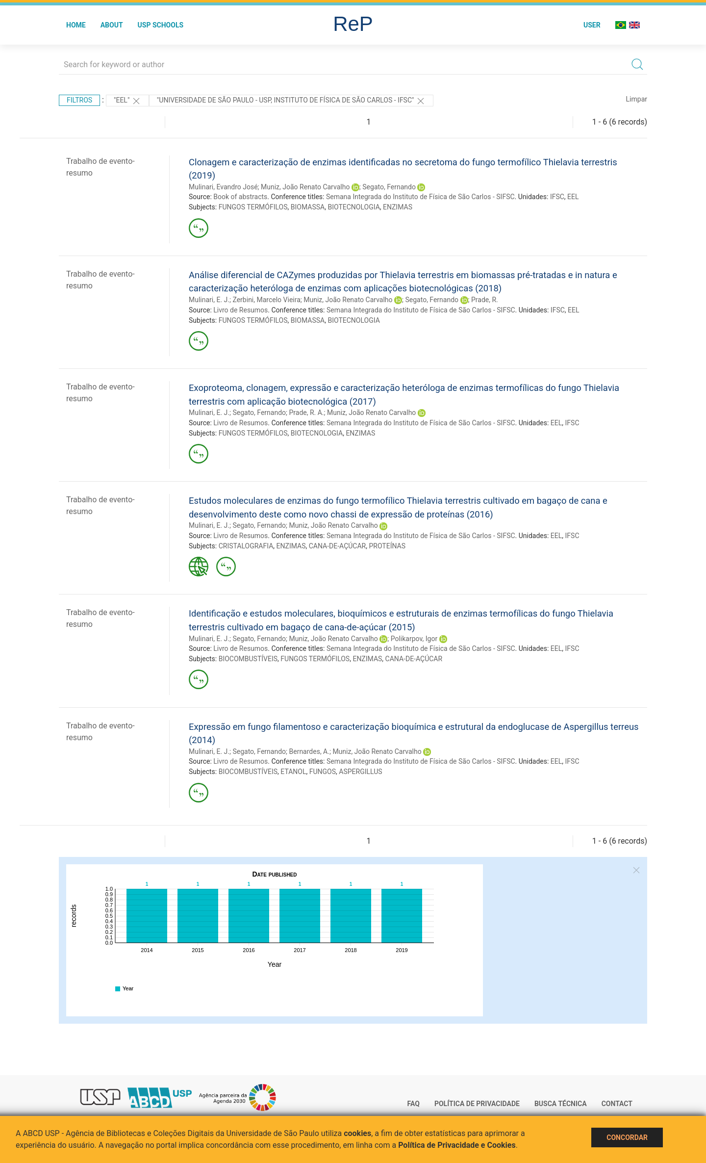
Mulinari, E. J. (209, 300)
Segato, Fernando (389, 187)
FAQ (413, 1104)
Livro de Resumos (240, 310)
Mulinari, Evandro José (223, 187)
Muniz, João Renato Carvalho (305, 187)
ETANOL (293, 771)
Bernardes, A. (309, 751)
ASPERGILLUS (360, 771)
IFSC (557, 197)
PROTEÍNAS (387, 546)
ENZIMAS (397, 207)
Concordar (627, 1137)
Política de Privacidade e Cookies (457, 1145)
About (112, 25)
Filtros (79, 100)
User (592, 25)
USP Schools (161, 25)
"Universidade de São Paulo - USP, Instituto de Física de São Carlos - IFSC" (291, 101)
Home (76, 25)
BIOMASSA (308, 207)
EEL (573, 197)
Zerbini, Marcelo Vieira (266, 300)
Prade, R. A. (306, 412)
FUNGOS (322, 771)
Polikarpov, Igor (414, 639)
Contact (617, 1104)
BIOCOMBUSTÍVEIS (248, 659)
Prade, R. (484, 300)
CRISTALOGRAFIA (246, 546)
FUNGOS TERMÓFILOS (253, 207)
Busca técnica (560, 1104)
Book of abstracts (240, 197)
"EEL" (127, 101)
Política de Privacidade (477, 1104)
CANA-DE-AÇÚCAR (337, 546)
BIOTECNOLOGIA (353, 207)
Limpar (636, 99)
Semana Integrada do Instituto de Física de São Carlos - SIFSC (420, 197)
